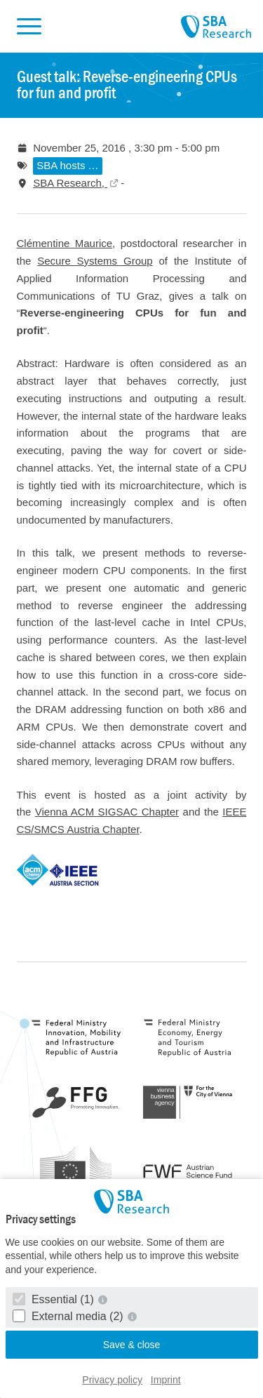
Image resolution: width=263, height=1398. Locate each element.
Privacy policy (112, 1379)
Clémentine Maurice (65, 243)
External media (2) (70, 1316)
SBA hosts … (67, 165)
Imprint (166, 1379)
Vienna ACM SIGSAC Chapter (107, 812)
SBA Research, (70, 183)
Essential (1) (55, 1299)
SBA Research (216, 27)
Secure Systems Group (94, 261)
